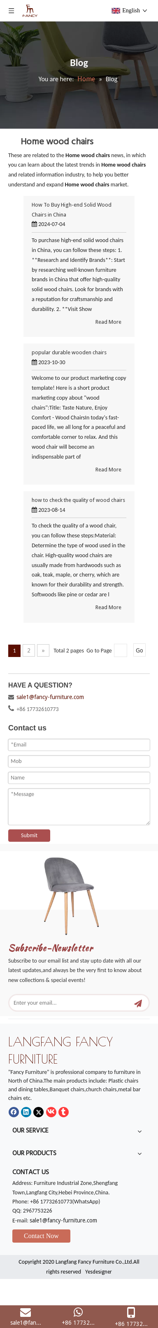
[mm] (79, 893)
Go (139, 650)
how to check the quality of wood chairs (78, 500)
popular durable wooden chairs (69, 352)
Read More (108, 322)
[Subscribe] (138, 1003)
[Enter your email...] (72, 1002)
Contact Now (41, 1235)
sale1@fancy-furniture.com (50, 697)
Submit (29, 835)
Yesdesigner (98, 1272)
